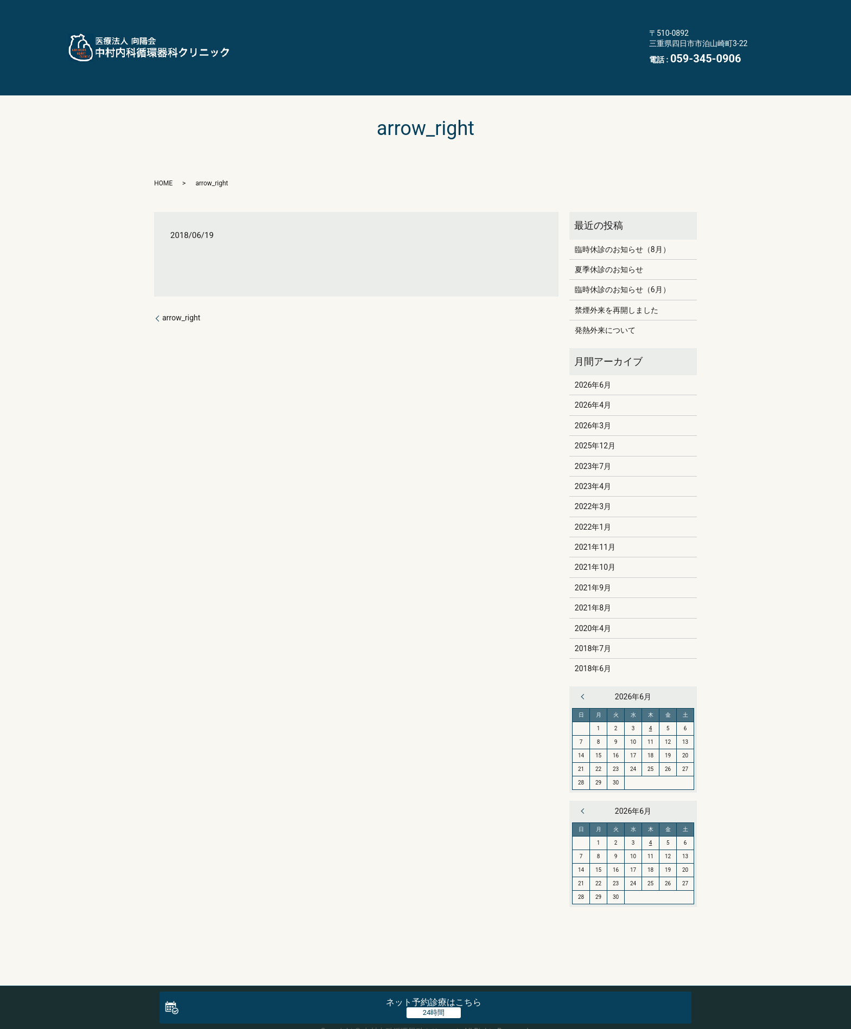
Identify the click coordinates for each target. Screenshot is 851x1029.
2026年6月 (593, 354)
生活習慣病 (594, 10)
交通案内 (331, 53)
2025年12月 (595, 415)
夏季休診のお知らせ (609, 239)
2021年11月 (595, 516)
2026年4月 (593, 374)
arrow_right (181, 287)
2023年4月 (593, 456)
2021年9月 (593, 557)
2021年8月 (593, 577)
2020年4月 (593, 597)
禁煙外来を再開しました (616, 279)
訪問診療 (331, 32)
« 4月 (585, 666)
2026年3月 (593, 394)
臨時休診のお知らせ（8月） (622, 218)
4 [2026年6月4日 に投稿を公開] (650, 698)
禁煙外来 (399, 32)
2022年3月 (593, 476)
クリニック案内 (510, 10)
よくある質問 (550, 32)
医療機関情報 (407, 53)
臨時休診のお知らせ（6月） (622, 259)
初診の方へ (470, 32)
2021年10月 (595, 536)
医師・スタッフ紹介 (410, 10)
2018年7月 (593, 618)
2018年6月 (593, 638)
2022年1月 (593, 496)
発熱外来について (605, 299)
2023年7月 (593, 435)
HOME (327, 10)
